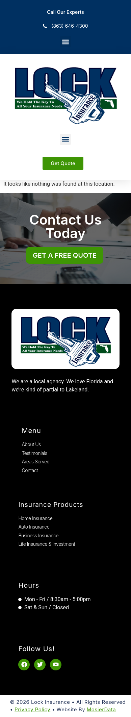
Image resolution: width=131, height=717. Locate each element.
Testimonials (34, 453)
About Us (31, 444)
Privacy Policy (32, 709)
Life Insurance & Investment (46, 544)
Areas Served (35, 461)
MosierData (101, 709)
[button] (65, 41)
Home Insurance (35, 518)
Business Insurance (38, 535)
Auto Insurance (33, 527)
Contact (30, 470)
